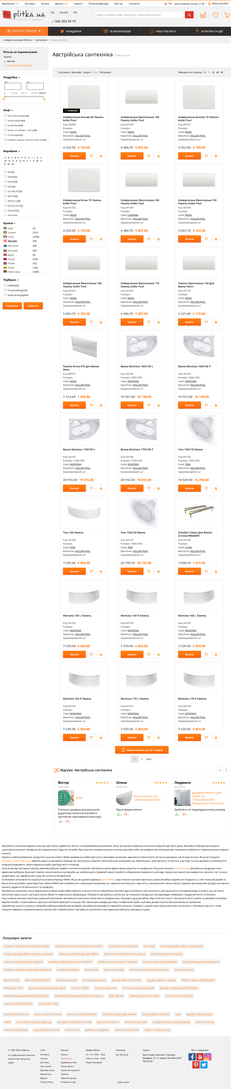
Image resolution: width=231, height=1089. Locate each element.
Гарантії (78, 3)
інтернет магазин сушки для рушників (27, 969)
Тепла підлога (67, 1066)
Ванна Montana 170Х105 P (137, 449)
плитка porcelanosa (16, 1030)
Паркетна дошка (69, 1078)
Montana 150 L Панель (77, 615)
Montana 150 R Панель (135, 615)
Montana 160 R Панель (77, 698)
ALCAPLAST (13, 191)
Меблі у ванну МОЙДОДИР (198, 980)
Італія (11, 236)
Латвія (11, 263)
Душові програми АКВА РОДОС (179, 988)
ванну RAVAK (108, 879)
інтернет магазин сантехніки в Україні (79, 946)
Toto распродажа (16, 115)
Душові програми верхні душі (47, 988)
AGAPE (11, 176)
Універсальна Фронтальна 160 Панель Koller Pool (82, 285)
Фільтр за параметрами (20, 52)
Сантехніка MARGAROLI (18, 1003)
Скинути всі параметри (19, 65)
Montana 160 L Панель (192, 615)
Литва (11, 267)
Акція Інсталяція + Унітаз (20, 130)
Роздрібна (10, 77)
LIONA (188, 547)
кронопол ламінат (108, 1022)
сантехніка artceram (16, 1014)
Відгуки (61, 3)
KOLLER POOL (82, 135)
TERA (187, 464)
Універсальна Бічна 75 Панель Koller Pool (82, 201)
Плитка (64, 1054)
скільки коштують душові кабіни (78, 954)
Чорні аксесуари (16, 295)
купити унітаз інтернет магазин (149, 969)
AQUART (11, 210)
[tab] (52, 12)
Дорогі (87, 72)
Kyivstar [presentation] (64, 12)
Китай (11, 259)
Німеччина (14, 271)
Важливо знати (47, 1070)
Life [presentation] (75, 12)
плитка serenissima (126, 1030)
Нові (95, 72)
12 (204, 72)
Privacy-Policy (46, 1082)
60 (221, 72)
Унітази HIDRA (80, 988)
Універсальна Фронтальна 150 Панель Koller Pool (197, 201)
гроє (178, 1014)
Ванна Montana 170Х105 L (79, 449)
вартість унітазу (114, 969)
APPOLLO (12, 201)
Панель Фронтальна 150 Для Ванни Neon (196, 285)
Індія (10, 228)
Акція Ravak (13, 125)
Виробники (10, 3)
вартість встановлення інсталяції (124, 954)
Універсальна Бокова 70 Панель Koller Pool (198, 118)
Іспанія (11, 232)
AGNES (11, 181)
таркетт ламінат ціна (157, 1030)
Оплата (45, 3)
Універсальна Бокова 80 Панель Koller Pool (83, 118)
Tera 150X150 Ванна (133, 532)
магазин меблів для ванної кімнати (70, 961)
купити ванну (181, 868)
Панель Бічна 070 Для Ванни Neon (81, 368)
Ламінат (65, 1074)
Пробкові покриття (70, 1070)
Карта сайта (123, 1082)
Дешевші (77, 72)
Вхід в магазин (220, 3)
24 (209, 72)
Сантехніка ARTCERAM (179, 996)
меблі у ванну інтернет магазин (117, 961)
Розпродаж (13, 135)
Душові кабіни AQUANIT (126, 980)
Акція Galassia (14, 120)
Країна (8, 223)
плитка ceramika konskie (82, 1014)
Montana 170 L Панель (135, 698)
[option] (83, 802)
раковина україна (68, 969)
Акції (6, 110)
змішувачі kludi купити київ (74, 1022)
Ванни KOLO (11, 980)
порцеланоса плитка (46, 1030)
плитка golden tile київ (156, 1014)
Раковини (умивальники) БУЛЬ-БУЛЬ (26, 996)
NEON (73, 132)
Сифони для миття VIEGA (144, 996)
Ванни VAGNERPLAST (37, 980)
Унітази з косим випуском (138, 988)
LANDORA (133, 215)
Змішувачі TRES (13, 988)
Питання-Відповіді (98, 3)
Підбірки (9, 280)
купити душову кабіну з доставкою (182, 946)
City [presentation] (53, 12)
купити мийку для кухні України (23, 961)
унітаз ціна (91, 969)
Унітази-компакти (106, 988)
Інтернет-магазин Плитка (18, 40)
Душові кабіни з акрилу (161, 980)
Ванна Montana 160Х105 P (194, 366)
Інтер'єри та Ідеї (68, 1082)
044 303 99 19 (65, 21)
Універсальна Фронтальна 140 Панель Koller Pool (140, 201)
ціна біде (149, 946)
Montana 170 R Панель (192, 698)
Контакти (134, 3)
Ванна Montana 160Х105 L (137, 366)
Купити (74, 156)
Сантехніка (41, 40)
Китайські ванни (66, 980)
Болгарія (12, 250)
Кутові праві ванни (94, 980)
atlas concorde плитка (48, 1014)
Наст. (149, 759)
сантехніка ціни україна (123, 946)
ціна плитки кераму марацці (33, 1022)
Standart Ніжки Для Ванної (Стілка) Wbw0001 (195, 534)
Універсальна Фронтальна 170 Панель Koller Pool (140, 285)
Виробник (10, 151)
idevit (7, 1022)
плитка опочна (205, 1022)
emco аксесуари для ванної (119, 1014)
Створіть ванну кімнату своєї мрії (25, 139)
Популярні (105, 72)
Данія (11, 254)
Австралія (13, 245)
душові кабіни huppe (199, 1014)
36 (213, 72)
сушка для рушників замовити (201, 961)
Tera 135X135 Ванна (190, 449)
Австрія (11, 61)
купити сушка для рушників (160, 961)
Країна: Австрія (58, 40)
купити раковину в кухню (166, 954)
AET (9, 172)
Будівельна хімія (69, 1062)
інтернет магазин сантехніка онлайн (26, 946)
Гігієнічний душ (16, 290)
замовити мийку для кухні (16, 860)
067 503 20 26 (122, 1054)
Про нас (118, 3)
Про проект (46, 1066)
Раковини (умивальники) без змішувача (78, 996)
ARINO (11, 215)
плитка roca (72, 1030)
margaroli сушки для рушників (171, 1022)
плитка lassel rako (136, 1022)
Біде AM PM (116, 996)
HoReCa (11, 285)
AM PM (11, 196)
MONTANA (133, 381)
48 (217, 72)
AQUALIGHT (13, 205)
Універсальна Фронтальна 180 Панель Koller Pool (140, 118)
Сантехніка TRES (48, 1003)
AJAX (10, 186)
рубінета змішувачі (97, 1030)
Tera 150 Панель (73, 532)
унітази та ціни (184, 969)
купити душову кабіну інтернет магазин (28, 954)
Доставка (30, 3)
